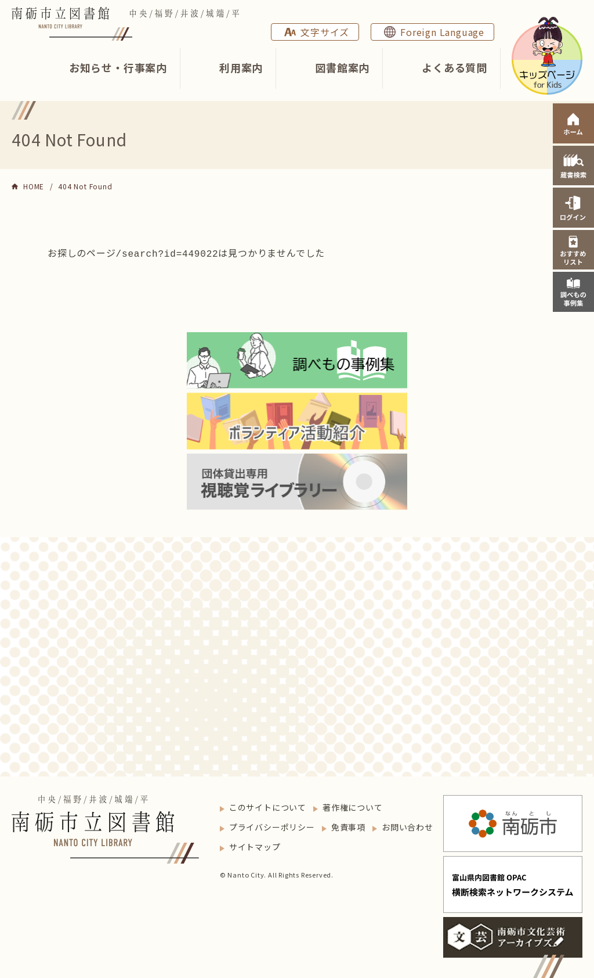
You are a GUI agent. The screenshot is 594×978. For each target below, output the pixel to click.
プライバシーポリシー (272, 826)
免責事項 (348, 826)
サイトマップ (255, 845)
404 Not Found (85, 186)
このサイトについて (267, 806)
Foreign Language (442, 32)
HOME (33, 186)
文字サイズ (324, 32)
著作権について (353, 806)
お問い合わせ (407, 826)
